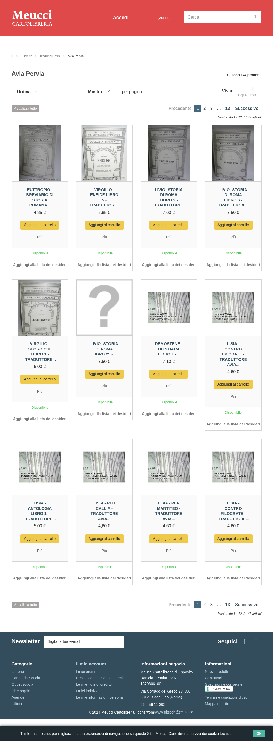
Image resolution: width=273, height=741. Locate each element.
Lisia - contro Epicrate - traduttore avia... (233, 354)
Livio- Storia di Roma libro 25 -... (104, 348)
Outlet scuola (60, 43)
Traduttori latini (50, 56)
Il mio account (91, 664)
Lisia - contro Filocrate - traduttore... (233, 511)
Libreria (131, 43)
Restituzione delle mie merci (99, 678)
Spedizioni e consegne (223, 684)
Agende (18, 697)
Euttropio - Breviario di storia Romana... (39, 197)
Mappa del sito (217, 704)
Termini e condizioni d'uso (226, 697)
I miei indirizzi (87, 691)
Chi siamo (213, 691)
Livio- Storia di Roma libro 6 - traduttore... (233, 197)
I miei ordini (85, 671)
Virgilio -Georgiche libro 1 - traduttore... (40, 351)
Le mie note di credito (94, 684)
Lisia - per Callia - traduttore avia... (104, 511)
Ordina (24, 91)
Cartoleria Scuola (98, 43)
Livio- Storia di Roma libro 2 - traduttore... (169, 197)
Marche (184, 43)
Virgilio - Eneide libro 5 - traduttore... (104, 197)
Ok (258, 733)
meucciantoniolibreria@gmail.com (168, 712)
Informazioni (27, 43)
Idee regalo (157, 43)
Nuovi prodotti (216, 671)
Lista (253, 91)
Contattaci (213, 678)
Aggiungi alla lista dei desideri (40, 265)
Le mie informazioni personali (100, 697)
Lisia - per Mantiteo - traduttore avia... (168, 511)
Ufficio (17, 704)
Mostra (95, 91)
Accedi (119, 17)
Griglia (242, 91)
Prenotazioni (212, 43)
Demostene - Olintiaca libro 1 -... (169, 348)
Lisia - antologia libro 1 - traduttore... (40, 511)
